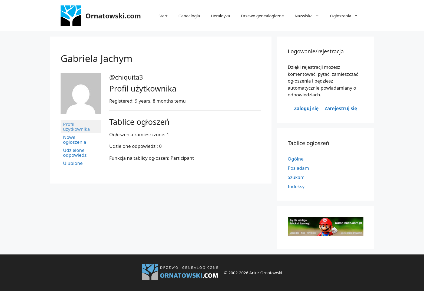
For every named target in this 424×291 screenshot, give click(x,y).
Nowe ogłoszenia (74, 139)
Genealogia (189, 15)
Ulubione (73, 163)
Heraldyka (220, 15)
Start (163, 15)
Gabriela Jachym (96, 58)
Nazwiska (310, 16)
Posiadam (298, 168)
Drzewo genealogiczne (262, 15)
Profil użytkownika (76, 126)
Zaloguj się (306, 108)
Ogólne (296, 159)
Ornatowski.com (113, 15)
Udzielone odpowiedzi (75, 152)
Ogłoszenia (346, 16)
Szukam (296, 177)
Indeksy (296, 186)
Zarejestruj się (340, 108)
